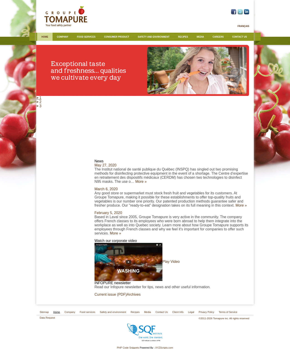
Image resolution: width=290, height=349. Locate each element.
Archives (133, 294)
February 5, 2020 (108, 213)
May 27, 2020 (105, 165)
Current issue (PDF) (110, 294)
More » (141, 181)
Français (243, 26)
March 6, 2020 (106, 189)
